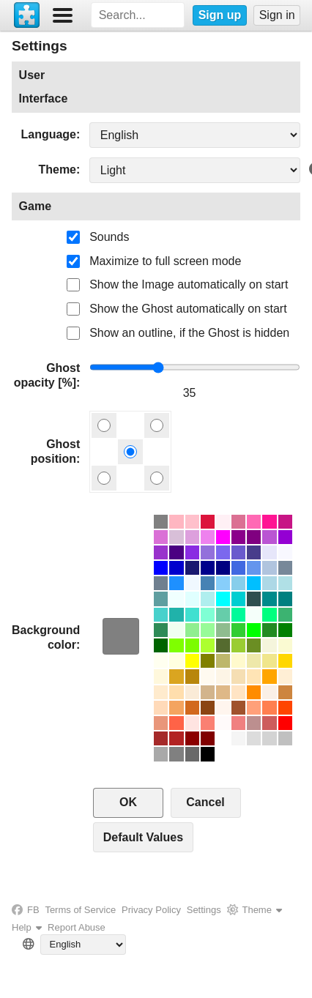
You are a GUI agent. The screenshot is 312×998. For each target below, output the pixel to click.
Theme (57, 169)
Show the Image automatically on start (188, 284)
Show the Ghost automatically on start (187, 308)
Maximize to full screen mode (165, 261)
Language (48, 134)
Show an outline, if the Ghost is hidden (189, 333)
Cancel (205, 802)
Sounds (109, 237)
